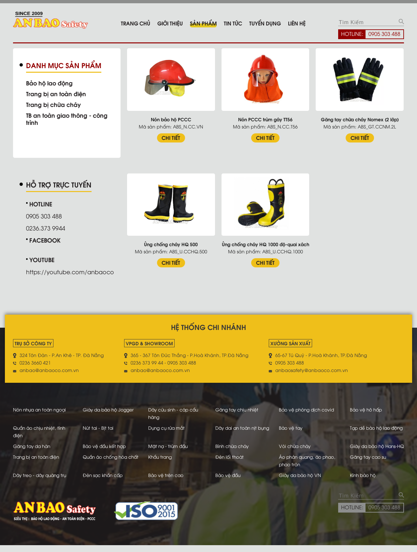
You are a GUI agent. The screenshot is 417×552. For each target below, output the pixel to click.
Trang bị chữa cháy (54, 104)
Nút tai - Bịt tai (96, 427)
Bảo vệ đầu (226, 482)
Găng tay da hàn (33, 445)
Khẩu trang (161, 464)
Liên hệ (297, 23)
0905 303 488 (384, 33)
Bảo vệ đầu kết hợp (103, 445)
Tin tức (233, 23)
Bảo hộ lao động (50, 82)
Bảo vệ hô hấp (365, 409)
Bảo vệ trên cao (167, 482)
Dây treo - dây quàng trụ (41, 482)
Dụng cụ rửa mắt (168, 427)
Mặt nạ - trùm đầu (170, 445)
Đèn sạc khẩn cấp (102, 482)
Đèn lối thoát (228, 464)
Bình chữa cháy (231, 445)
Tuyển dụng (265, 23)
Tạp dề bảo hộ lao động (376, 427)
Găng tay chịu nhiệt (236, 409)
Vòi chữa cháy (295, 445)
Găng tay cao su (367, 464)
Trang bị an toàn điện (56, 93)
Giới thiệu (170, 23)
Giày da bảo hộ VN (301, 482)
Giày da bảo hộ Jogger (107, 409)
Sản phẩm (203, 23)
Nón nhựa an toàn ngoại (41, 409)
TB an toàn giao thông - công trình (68, 119)
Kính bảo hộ (362, 482)
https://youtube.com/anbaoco (70, 271)
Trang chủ (135, 23)
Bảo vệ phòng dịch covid (307, 409)
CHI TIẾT (172, 137)
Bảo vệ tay (291, 427)
